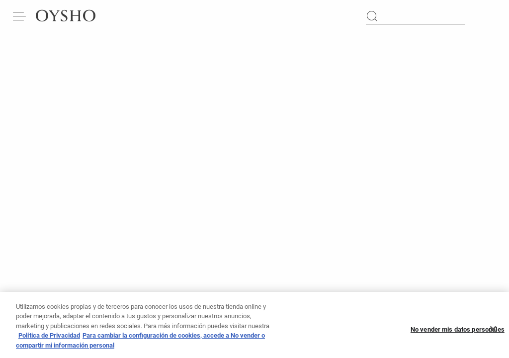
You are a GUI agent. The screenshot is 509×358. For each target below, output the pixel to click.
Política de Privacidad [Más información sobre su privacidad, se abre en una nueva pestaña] (49, 339)
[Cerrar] (493, 333)
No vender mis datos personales (458, 333)
